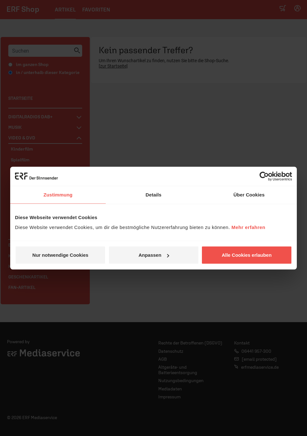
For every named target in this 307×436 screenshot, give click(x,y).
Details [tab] (153, 194)
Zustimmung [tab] (58, 194)
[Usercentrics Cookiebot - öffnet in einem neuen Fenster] (264, 176)
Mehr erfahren (249, 227)
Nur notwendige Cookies (60, 255)
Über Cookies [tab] (249, 194)
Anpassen (154, 255)
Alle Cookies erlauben (247, 255)
